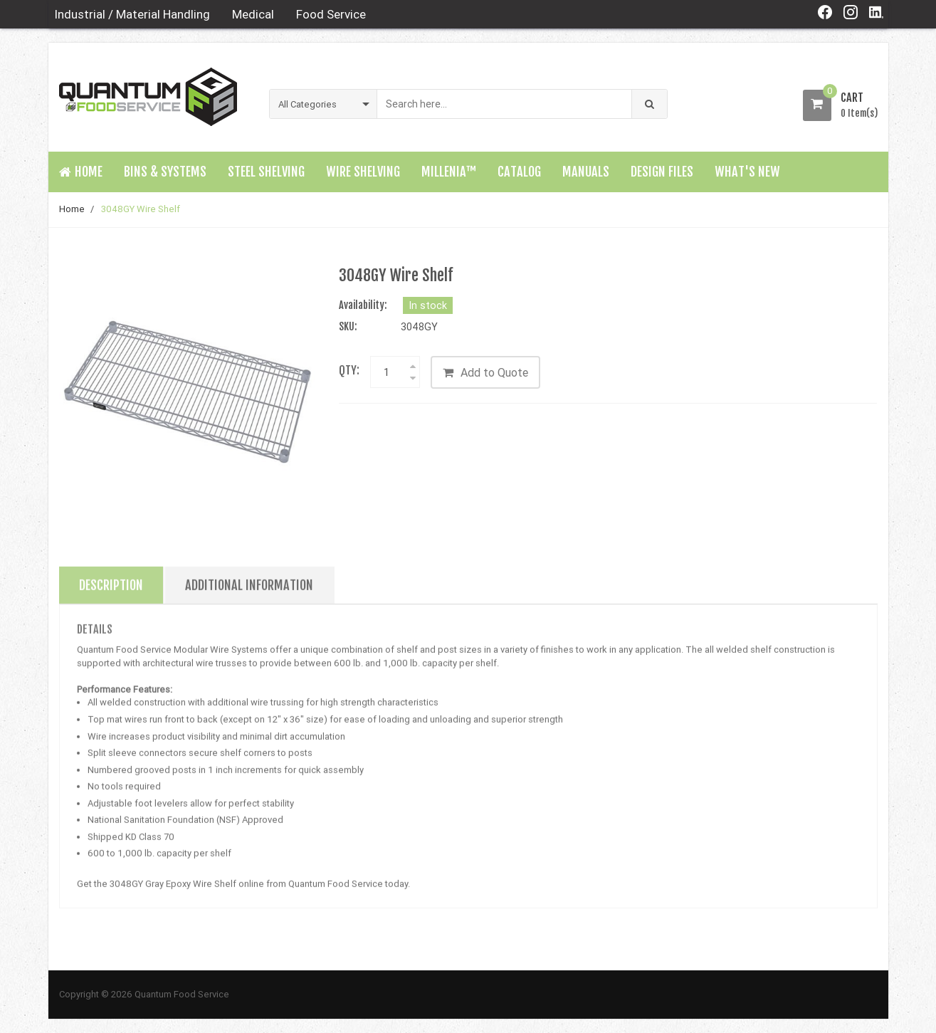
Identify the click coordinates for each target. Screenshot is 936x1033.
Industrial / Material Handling (132, 14)
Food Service (331, 14)
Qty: (349, 370)
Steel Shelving (266, 171)
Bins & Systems (165, 171)
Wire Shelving (363, 171)
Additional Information (249, 590)
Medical (253, 14)
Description (111, 590)
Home (72, 209)
